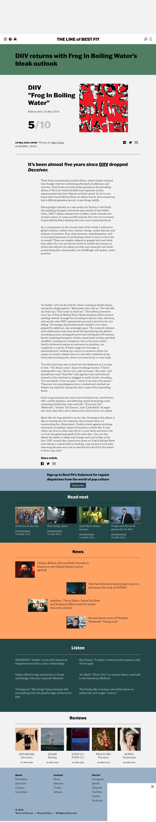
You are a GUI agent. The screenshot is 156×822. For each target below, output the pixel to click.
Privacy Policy (44, 813)
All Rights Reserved (66, 813)
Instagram (98, 779)
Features (58, 783)
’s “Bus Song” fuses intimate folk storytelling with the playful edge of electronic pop (43, 693)
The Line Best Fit (78, 39)
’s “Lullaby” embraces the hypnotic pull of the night (109, 662)
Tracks (57, 788)
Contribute (21, 792)
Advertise (20, 783)
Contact (19, 788)
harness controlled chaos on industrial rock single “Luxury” (106, 691)
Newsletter (21, 779)
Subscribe (78, 485)
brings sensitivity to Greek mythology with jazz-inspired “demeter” (40, 676)
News (57, 779)
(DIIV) (33, 146)
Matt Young (57, 142)
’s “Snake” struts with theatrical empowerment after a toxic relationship (41, 662)
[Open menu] (150, 39)
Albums (21, 146)
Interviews (23, 531)
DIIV (34, 87)
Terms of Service (24, 813)
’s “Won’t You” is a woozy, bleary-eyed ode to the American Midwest (109, 676)
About (18, 775)
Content (58, 775)
